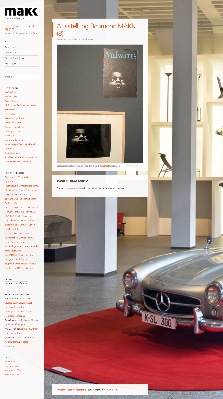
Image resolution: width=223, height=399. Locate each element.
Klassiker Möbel (13, 122)
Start (7, 41)
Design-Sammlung (14, 58)
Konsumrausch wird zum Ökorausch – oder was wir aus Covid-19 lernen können (19, 237)
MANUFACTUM (12, 135)
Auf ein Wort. (11, 96)
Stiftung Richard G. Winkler (18, 161)
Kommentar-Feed (13, 370)
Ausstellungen (12, 100)
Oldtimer (9, 148)
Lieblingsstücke (12, 131)
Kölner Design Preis (14, 126)
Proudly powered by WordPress (71, 389)
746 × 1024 (88, 39)
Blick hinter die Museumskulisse (20, 105)
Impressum (10, 63)
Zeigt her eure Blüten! (16, 194)
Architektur (11, 92)
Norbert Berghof (13, 307)
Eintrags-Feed (12, 365)
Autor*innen (11, 47)
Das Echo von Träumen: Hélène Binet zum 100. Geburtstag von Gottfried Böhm (20, 224)
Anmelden (10, 361)
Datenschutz (11, 52)
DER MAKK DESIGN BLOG (20, 28)
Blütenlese (10, 109)
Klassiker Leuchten (14, 118)
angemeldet (74, 188)
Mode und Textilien (14, 139)
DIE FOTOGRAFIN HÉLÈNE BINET (21, 207)
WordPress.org (12, 374)
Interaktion (10, 113)
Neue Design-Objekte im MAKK (20, 144)
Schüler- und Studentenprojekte (21, 157)
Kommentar (105, 165)
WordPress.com (110, 389)
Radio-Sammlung (13, 152)
